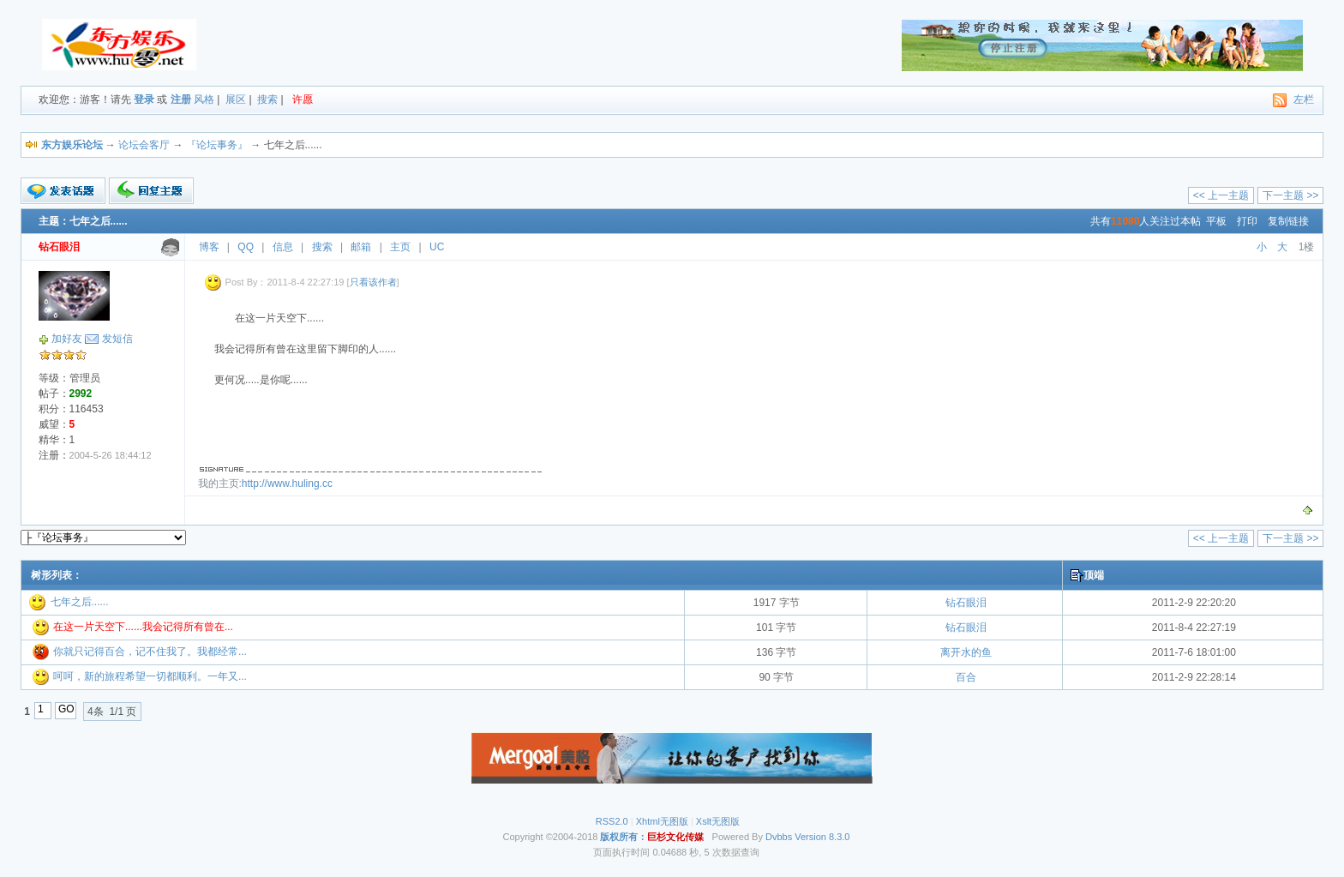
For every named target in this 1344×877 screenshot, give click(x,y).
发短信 (117, 339)
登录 (144, 99)
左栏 (1303, 99)
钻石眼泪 (966, 603)
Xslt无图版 (718, 821)
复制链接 (1288, 221)
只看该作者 (373, 282)
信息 (283, 247)
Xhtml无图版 (662, 821)
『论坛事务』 (217, 145)
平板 (1216, 221)
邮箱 (361, 247)
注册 (181, 99)
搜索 (267, 99)
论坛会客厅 (144, 145)
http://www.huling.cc (287, 484)
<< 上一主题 (1221, 195)
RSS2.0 (612, 821)
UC (436, 247)
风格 (204, 99)
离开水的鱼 (966, 652)
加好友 (66, 339)
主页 (400, 247)
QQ (245, 247)
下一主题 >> (1290, 195)
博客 (209, 247)
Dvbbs (778, 837)
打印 (1247, 221)
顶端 (1093, 575)
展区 (235, 99)
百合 (966, 677)
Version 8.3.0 (822, 837)
